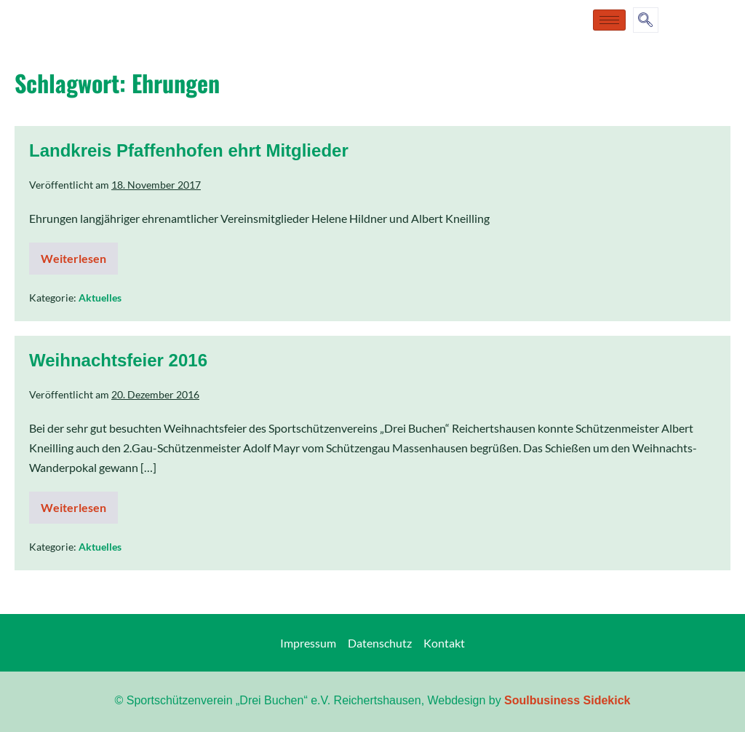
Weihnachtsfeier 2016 (118, 360)
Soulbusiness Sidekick (567, 700)
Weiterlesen (79, 254)
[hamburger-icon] (609, 20)
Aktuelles (100, 297)
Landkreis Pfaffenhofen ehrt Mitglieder (188, 150)
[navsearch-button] (645, 20)
